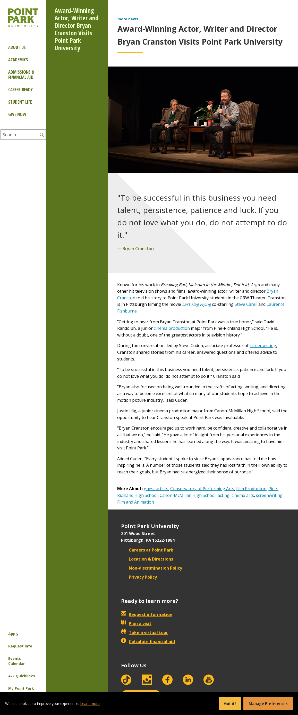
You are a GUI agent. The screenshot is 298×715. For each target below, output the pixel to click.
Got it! (230, 703)
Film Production (251, 488)
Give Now (17, 114)
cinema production (172, 328)
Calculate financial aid (148, 641)
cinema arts (243, 495)
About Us (17, 47)
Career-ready (20, 90)
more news (127, 19)
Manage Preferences (268, 703)
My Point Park (21, 688)
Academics (18, 60)
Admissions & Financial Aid (21, 74)
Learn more (90, 703)
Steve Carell (246, 304)
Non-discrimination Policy (151, 568)
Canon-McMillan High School (188, 495)
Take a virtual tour (144, 632)
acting (223, 495)
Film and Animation (135, 502)
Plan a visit (136, 623)
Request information (146, 614)
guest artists (156, 488)
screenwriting (263, 345)
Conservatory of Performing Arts (202, 488)
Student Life (20, 102)
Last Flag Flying (196, 304)
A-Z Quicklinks (21, 675)
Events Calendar (16, 661)
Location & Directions (147, 559)
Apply (13, 633)
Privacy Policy (139, 577)
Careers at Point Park (147, 550)
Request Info (20, 646)
